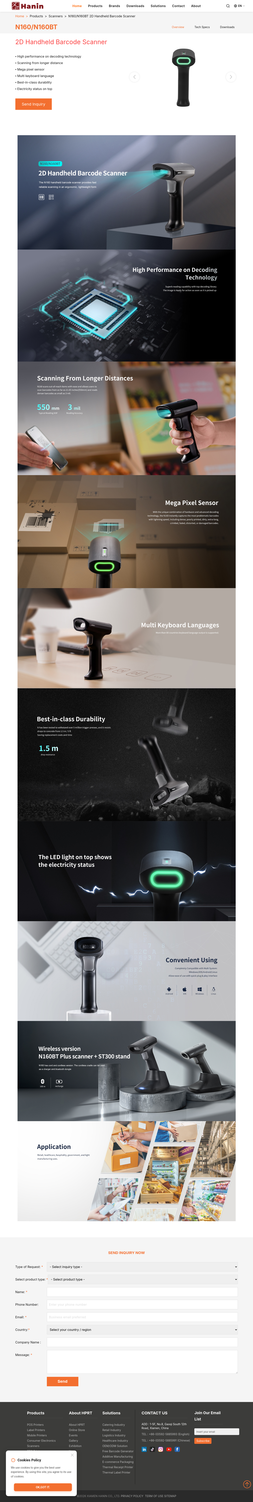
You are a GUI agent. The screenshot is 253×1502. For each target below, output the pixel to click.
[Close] (72, 1455)
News (72, 1451)
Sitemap (170, 1496)
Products (95, 6)
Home (77, 6)
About (196, 6)
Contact (178, 6)
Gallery (73, 1440)
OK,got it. (43, 1487)
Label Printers (36, 1430)
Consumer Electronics (41, 1440)
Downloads (135, 6)
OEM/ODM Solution (115, 1446)
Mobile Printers (37, 1435)
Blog (72, 1456)
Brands (114, 6)
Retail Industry (111, 1430)
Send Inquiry (33, 104)
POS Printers (35, 1424)
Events (73, 1435)
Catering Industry (113, 1424)
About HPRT (77, 1424)
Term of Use (154, 1496)
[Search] (228, 6)
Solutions (158, 6)
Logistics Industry (113, 1435)
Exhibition (75, 1446)
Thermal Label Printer (116, 1472)
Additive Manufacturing (117, 1456)
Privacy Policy (132, 1496)
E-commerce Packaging (117, 1461)
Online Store (77, 1430)
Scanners (56, 16)
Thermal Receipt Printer (117, 1467)
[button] (231, 77)
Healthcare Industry (115, 1440)
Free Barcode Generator (118, 1451)
